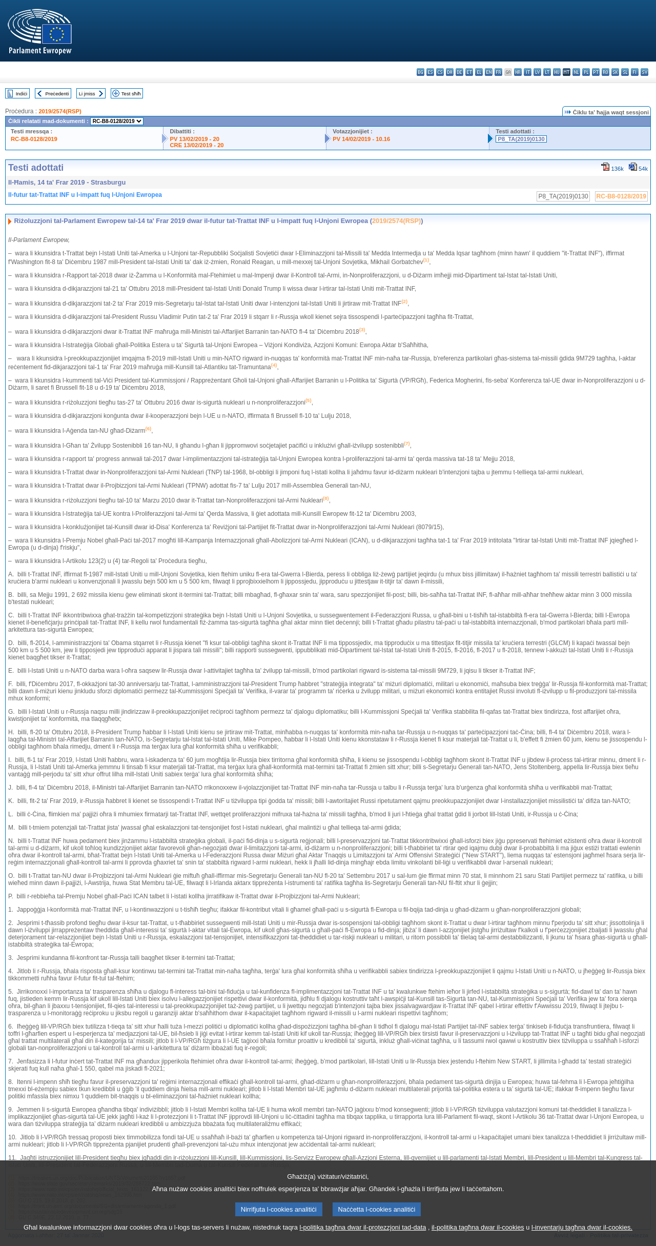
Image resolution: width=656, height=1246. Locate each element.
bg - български (420, 72)
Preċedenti (57, 93)
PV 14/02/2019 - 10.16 (361, 139)
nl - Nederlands (576, 72)
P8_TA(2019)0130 (521, 139)
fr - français (498, 72)
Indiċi (21, 93)
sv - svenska (644, 72)
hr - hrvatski (518, 72)
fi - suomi (635, 72)
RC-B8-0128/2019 (34, 139)
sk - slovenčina (615, 72)
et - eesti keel (469, 72)
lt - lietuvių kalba (547, 72)
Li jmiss (87, 93)
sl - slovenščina (625, 72)
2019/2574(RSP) (59, 111)
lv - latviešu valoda (537, 72)
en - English (489, 72)
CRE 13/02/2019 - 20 (196, 145)
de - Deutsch (459, 72)
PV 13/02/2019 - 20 (194, 139)
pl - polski (586, 72)
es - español (430, 72)
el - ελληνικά (479, 72)
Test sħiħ (131, 93)
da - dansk (450, 72)
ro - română (605, 72)
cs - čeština (440, 72)
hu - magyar (557, 72)
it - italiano (527, 72)
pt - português (596, 72)
